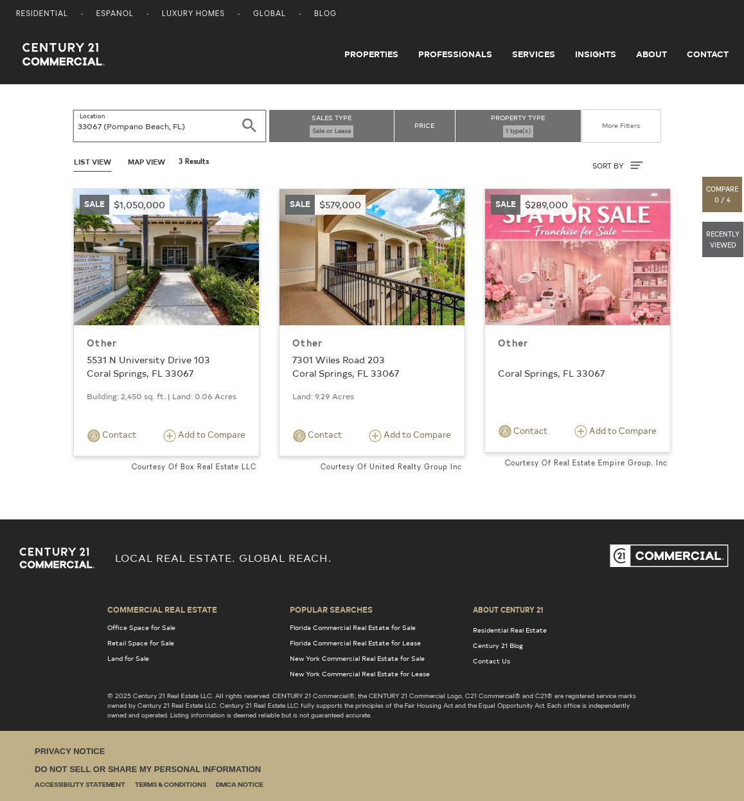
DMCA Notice (239, 785)
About (651, 54)
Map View (146, 161)
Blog (325, 14)
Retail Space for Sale (140, 642)
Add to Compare (204, 435)
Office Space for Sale (141, 627)
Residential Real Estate (510, 630)
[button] (722, 194)
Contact (708, 54)
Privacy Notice (70, 751)
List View (92, 161)
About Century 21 (508, 609)
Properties (371, 54)
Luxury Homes (193, 14)
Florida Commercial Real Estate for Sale (353, 627)
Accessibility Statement (80, 785)
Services (533, 54)
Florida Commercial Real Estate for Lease (355, 642)
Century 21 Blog (498, 645)
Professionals (455, 54)
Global (269, 14)
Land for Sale (128, 658)
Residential (42, 14)
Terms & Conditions (170, 785)
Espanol (115, 14)
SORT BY (617, 165)
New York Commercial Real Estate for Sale (357, 658)
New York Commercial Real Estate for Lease (360, 673)
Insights (595, 54)
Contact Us (491, 660)
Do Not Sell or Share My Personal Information (148, 769)
